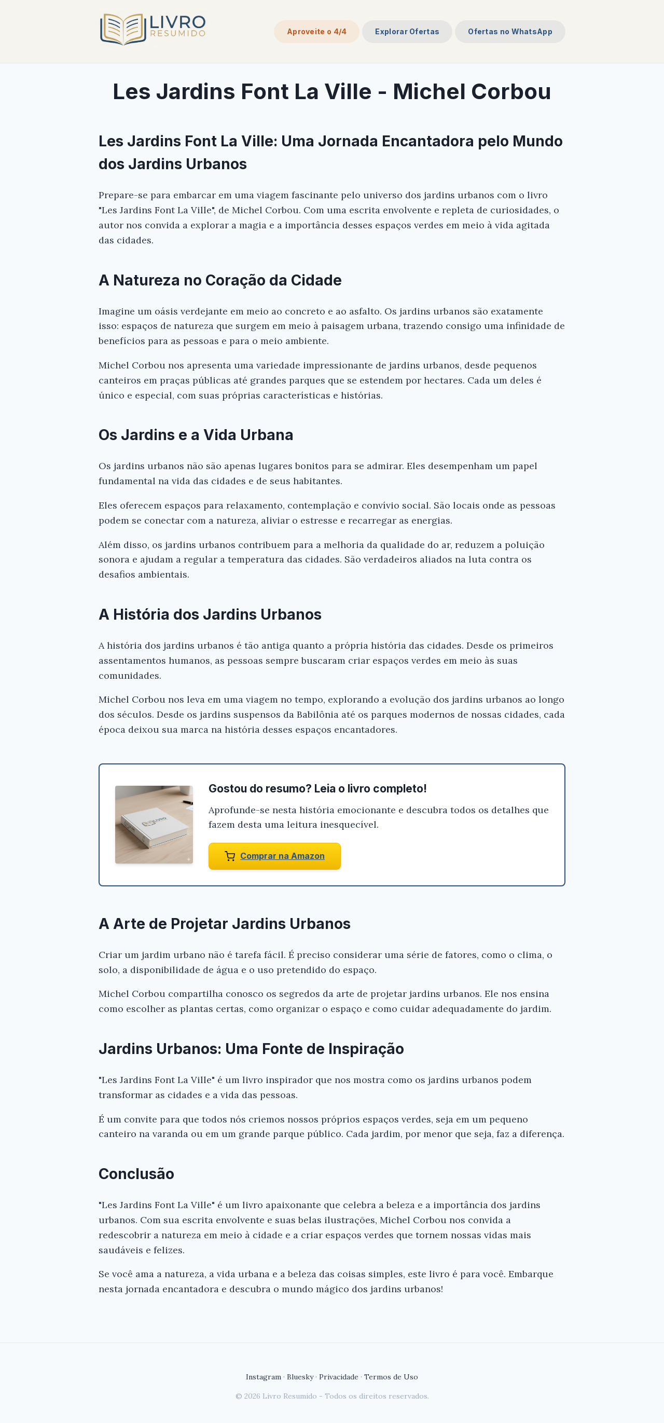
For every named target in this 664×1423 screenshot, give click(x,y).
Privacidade (338, 1376)
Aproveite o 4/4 (317, 31)
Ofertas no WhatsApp (510, 31)
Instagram (263, 1376)
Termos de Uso (391, 1376)
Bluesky (300, 1376)
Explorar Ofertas (407, 31)
